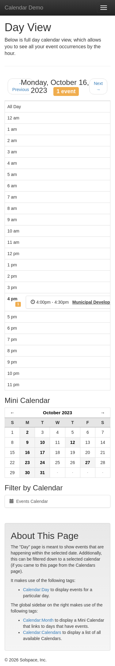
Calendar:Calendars (42, 632)
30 (27, 472)
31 (42, 472)
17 (42, 452)
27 (87, 462)
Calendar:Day (36, 589)
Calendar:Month (38, 620)
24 (42, 462)
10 (42, 442)
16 (27, 452)
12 (72, 442)
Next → (98, 86)
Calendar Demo (24, 8)
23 (27, 462)
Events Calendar (29, 501)
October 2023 (57, 412)
